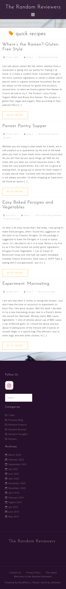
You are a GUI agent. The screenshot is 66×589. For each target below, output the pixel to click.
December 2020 (17, 483)
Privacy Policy (33, 572)
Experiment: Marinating (25, 283)
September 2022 (17, 464)
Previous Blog (45, 215)
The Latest (51, 572)
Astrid (44, 582)
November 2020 (17, 488)
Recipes (7, 137)
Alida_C (29, 57)
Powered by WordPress (17, 582)
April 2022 (13, 478)
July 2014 (13, 507)
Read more (15, 115)
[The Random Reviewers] (9, 385)
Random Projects (49, 134)
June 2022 (13, 473)
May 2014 (13, 516)
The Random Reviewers (33, 7)
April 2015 (13, 492)
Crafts (11, 415)
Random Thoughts (18, 434)
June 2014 (13, 511)
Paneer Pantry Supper (24, 126)
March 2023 (14, 454)
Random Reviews (49, 57)
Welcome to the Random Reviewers (33, 576)
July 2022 (13, 469)
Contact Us (15, 572)
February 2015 (16, 497)
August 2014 (15, 502)
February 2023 (16, 459)
